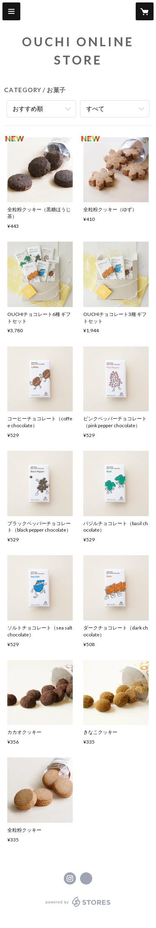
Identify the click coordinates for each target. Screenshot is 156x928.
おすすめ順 (28, 108)
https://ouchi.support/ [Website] (86, 878)
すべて (95, 108)
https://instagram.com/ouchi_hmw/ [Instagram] (70, 878)
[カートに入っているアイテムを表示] (145, 11)
